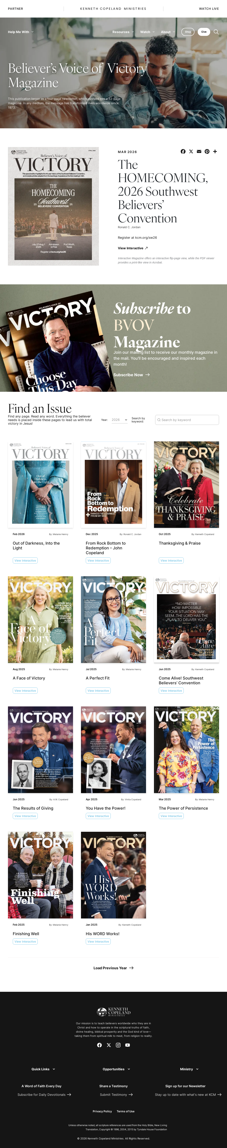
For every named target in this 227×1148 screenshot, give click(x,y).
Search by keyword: (138, 419)
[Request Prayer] (200, 1007)
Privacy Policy (102, 1111)
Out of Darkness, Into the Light (36, 545)
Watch (146, 32)
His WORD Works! (102, 933)
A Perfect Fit (98, 677)
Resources (121, 32)
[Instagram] (118, 1044)
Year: (104, 419)
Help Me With (21, 32)
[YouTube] (127, 1044)
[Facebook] (99, 1044)
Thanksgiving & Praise (180, 542)
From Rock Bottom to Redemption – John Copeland (106, 547)
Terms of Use (125, 1111)
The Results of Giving (33, 807)
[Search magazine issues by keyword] (187, 419)
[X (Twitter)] (109, 1044)
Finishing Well (26, 933)
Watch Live (209, 9)
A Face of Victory (29, 677)
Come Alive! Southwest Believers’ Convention (181, 680)
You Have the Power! (105, 807)
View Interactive (25, 560)
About (167, 32)
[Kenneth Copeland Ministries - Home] (113, 1009)
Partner (15, 9)
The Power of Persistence (183, 807)
